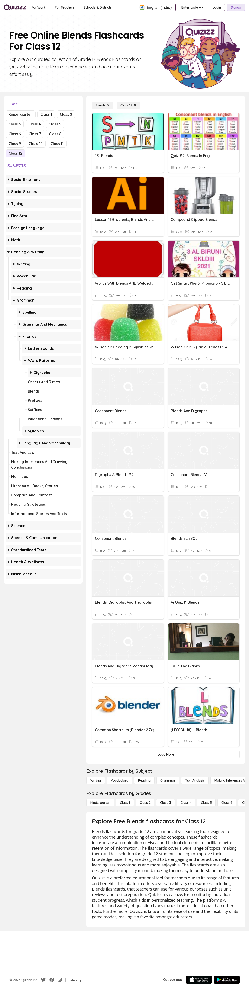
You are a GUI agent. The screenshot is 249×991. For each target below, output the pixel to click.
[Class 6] (226, 802)
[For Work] (38, 7)
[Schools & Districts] (97, 7)
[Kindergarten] (100, 802)
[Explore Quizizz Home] (15, 7)
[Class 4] (186, 802)
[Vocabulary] (119, 780)
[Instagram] (60, 980)
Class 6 (15, 134)
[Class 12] (128, 105)
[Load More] (166, 754)
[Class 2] (145, 802)
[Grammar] (167, 780)
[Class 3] (165, 802)
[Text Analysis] (195, 780)
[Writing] (95, 780)
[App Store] (199, 980)
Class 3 (15, 124)
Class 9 (15, 143)
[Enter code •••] (192, 7)
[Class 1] (125, 802)
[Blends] (102, 105)
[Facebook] (51, 980)
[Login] (217, 7)
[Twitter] (43, 980)
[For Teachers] (64, 7)
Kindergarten (20, 114)
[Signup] (236, 7)
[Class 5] (206, 802)
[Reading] (144, 780)
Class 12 (15, 153)
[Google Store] (227, 980)
